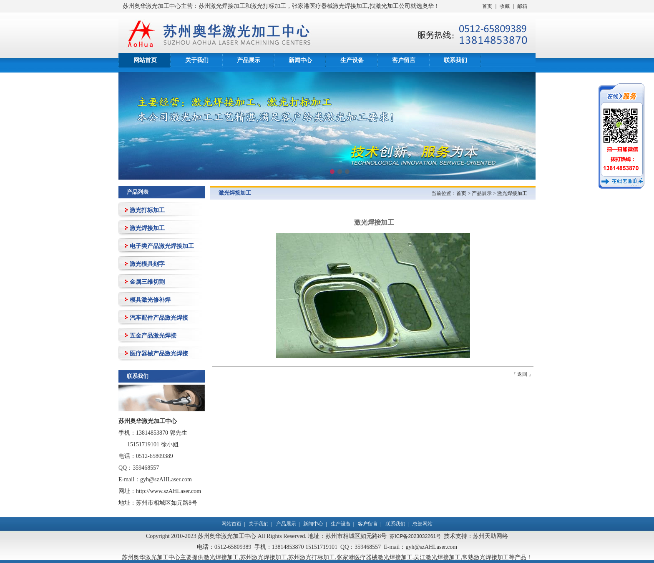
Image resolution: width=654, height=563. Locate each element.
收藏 (505, 6)
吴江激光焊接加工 (437, 557)
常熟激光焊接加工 (485, 557)
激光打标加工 (147, 210)
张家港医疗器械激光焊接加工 (375, 557)
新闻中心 (300, 60)
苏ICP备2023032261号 (415, 536)
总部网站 (423, 524)
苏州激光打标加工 (311, 557)
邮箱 (522, 6)
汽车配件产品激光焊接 (159, 317)
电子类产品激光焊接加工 (162, 246)
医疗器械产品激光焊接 (159, 353)
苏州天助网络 (490, 536)
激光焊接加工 (147, 228)
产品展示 (248, 60)
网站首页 (145, 60)
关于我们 (197, 60)
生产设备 (352, 60)
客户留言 (403, 60)
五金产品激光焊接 (153, 335)
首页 (487, 6)
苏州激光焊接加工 (263, 557)
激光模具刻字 (147, 263)
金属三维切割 (147, 281)
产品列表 (137, 192)
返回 (522, 374)
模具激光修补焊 (150, 299)
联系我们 (455, 60)
